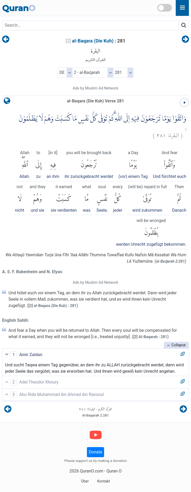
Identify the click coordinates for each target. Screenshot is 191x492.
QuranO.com (91, 471)
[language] (7, 102)
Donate (95, 452)
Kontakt (103, 481)
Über (85, 481)
